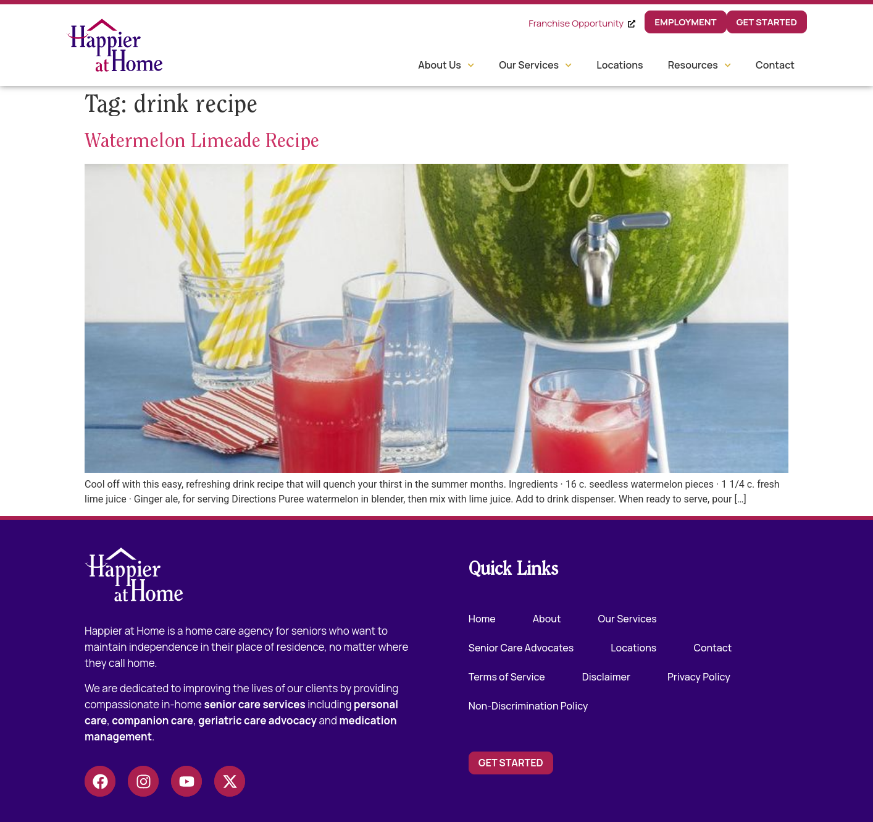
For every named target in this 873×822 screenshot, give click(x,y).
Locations (619, 65)
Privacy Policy (698, 677)
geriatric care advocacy (257, 720)
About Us (446, 65)
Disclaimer (606, 677)
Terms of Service (507, 677)
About (547, 618)
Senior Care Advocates (521, 648)
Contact (775, 65)
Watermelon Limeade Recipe (202, 142)
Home (482, 618)
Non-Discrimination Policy (528, 706)
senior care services (254, 704)
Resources (699, 65)
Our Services (535, 65)
